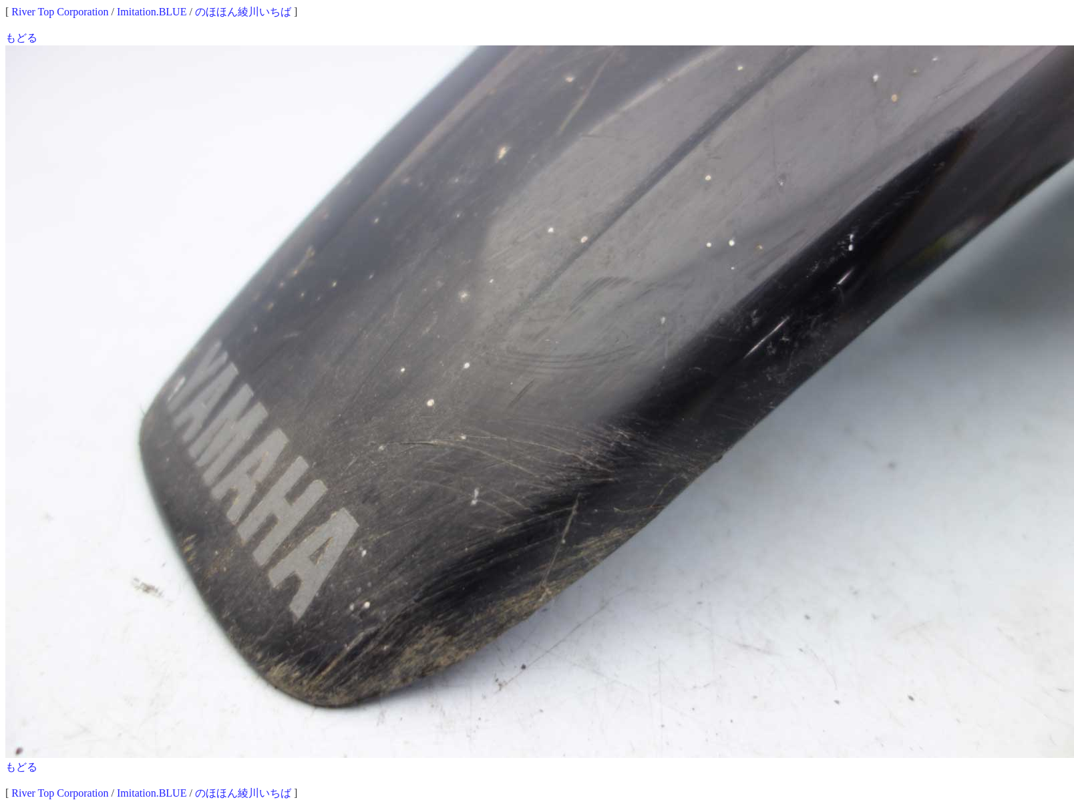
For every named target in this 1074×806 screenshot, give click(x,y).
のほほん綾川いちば (243, 11)
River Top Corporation (59, 11)
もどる (21, 37)
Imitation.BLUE (151, 11)
